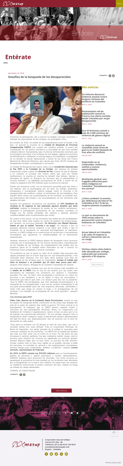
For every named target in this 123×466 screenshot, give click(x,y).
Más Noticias (61, 390)
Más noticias (97, 264)
